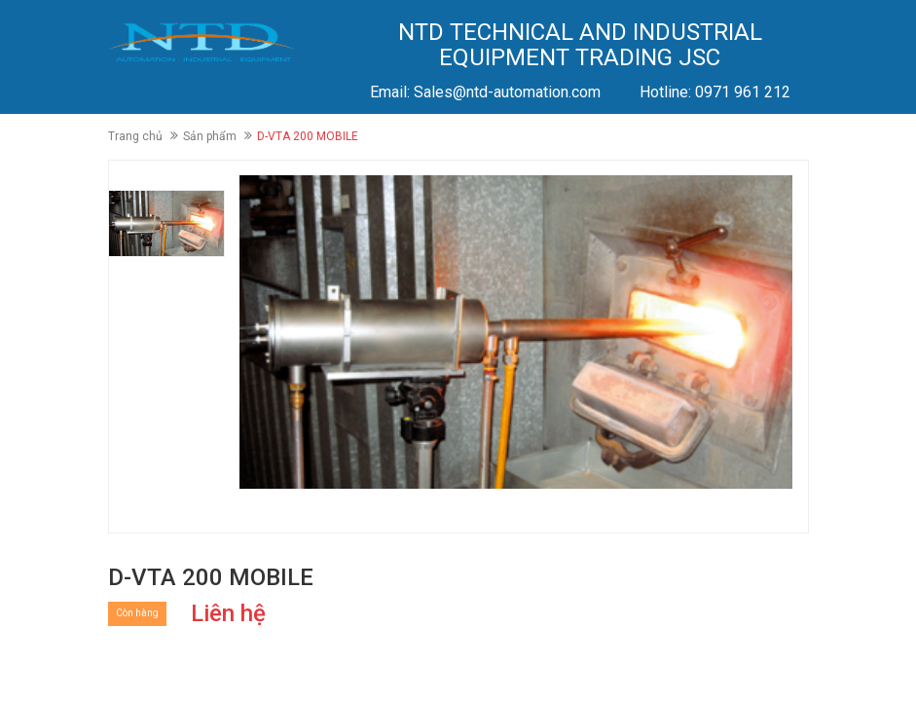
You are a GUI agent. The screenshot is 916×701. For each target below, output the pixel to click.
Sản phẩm (210, 136)
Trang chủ (135, 136)
